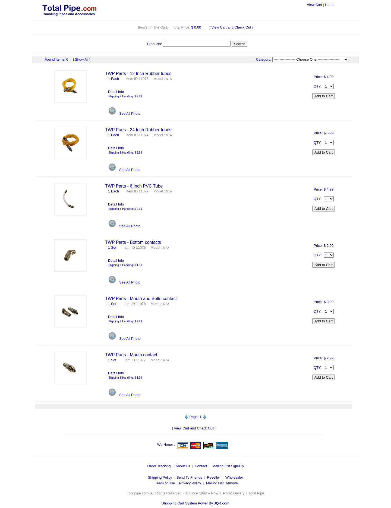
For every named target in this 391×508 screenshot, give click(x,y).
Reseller (213, 477)
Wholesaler (234, 477)
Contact (201, 466)
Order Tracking (159, 466)
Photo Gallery (233, 493)
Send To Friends (189, 477)
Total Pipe (257, 493)
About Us (183, 466)
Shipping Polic (159, 477)
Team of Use (165, 483)
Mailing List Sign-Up (228, 466)
